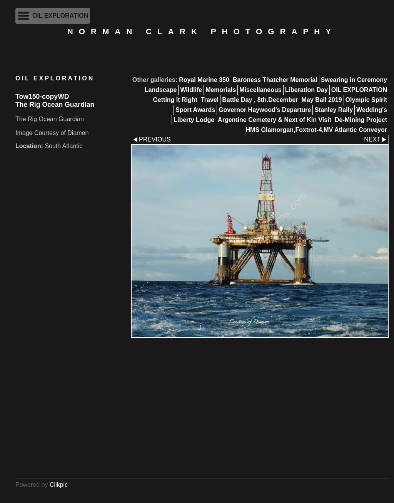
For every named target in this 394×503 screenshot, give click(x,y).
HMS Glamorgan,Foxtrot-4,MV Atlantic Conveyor (316, 130)
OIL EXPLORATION (359, 90)
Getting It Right (175, 100)
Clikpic (59, 484)
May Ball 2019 (322, 100)
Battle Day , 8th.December (260, 100)
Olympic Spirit (366, 100)
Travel (210, 100)
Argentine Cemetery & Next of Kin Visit (274, 120)
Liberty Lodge (194, 120)
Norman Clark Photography (202, 31)
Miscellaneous (260, 90)
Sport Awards (195, 110)
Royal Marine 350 (204, 80)
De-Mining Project (361, 120)
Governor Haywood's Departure (265, 110)
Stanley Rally (333, 110)
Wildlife (191, 90)
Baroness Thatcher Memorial (275, 80)
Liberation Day (306, 90)
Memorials (220, 90)
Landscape (161, 90)
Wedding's (371, 110)
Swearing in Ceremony (354, 80)
